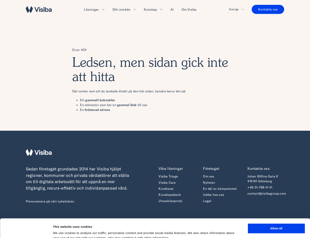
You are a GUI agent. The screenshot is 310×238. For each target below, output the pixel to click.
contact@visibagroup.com (266, 193)
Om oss (208, 176)
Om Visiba (189, 9)
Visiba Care (167, 183)
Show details (62, 230)
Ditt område (121, 9)
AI (172, 9)
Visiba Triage (168, 176)
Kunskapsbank (170, 195)
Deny (276, 221)
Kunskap (150, 9)
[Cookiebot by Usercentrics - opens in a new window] (26, 230)
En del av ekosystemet (220, 189)
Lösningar (91, 9)
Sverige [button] (234, 9)
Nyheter (209, 183)
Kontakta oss (268, 9)
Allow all (276, 209)
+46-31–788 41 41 (259, 187)
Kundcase (166, 189)
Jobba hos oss (213, 195)
